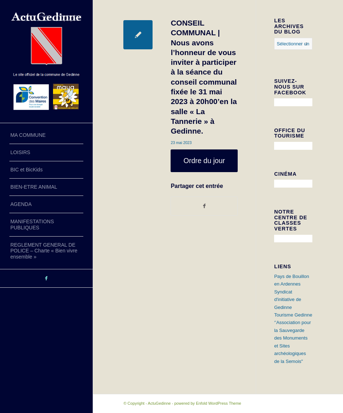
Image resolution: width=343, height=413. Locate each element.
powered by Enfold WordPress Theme (207, 403)
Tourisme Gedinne (293, 315)
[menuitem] (46, 135)
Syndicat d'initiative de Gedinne (287, 299)
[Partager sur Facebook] (204, 206)
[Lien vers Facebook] (46, 278)
